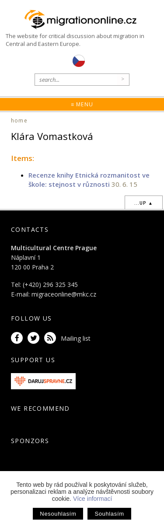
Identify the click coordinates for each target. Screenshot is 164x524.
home (19, 120)
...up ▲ (143, 203)
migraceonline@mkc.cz (63, 294)
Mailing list (76, 338)
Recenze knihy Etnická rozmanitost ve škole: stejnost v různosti (89, 180)
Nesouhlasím (58, 513)
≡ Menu (82, 104)
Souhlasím (109, 513)
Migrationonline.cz (82, 19)
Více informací (92, 498)
